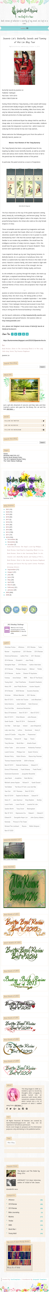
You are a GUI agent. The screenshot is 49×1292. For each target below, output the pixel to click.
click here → (11, 409)
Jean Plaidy (29, 660)
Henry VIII (8, 687)
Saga (25, 739)
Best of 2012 (35, 713)
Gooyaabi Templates (40, 1279)
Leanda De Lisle (32, 804)
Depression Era (21, 813)
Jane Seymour (17, 800)
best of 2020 (9, 831)
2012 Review (31, 647)
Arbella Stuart (31, 743)
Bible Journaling (13, 1213)
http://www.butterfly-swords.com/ (34, 315)
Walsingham (31, 809)
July (9, 575)
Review (7, 652)
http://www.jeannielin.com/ (11, 321)
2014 (8, 527)
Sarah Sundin (9, 722)
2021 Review (31, 695)
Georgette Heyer (10, 665)
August (10, 572)
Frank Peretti (37, 770)
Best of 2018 (9, 796)
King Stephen (29, 800)
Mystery (11, 1217)
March (10, 585)
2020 (8, 512)
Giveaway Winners (13, 567)
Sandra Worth (9, 809)
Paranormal (32, 735)
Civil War (7, 726)
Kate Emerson (33, 704)
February (11, 587)
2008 (8, 595)
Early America (9, 704)
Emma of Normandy (11, 770)
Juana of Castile (10, 735)
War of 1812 (9, 813)
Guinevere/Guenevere (12, 774)
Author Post (24, 656)
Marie (12, 627)
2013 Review (27, 652)
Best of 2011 (23, 713)
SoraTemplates (15, 1280)
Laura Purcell (20, 804)
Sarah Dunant (36, 783)
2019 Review (9, 674)
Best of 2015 (9, 717)
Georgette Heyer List (21, 818)
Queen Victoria (33, 752)
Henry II (37, 730)
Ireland (25, 726)
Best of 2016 (29, 791)
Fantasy (7, 678)
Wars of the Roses (36, 678)
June (9, 577)
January (11, 590)
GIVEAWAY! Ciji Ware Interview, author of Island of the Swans (29, 1181)
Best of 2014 (20, 722)
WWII (25, 678)
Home (5, 454)
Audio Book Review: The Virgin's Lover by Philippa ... (24, 547)
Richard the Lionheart (12, 826)
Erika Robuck (20, 717)
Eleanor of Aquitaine (30, 674)
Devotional (28, 730)
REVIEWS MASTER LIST (11, 456)
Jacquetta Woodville (28, 774)
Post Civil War (9, 708)
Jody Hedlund (21, 704)
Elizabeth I (19, 660)
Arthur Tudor (9, 748)
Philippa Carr (21, 752)
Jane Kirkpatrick (35, 726)
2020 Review (20, 691)
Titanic (32, 739)
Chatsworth (31, 722)
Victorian (8, 695)
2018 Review (22, 665)
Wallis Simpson (34, 826)
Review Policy (9, 756)
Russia (24, 826)
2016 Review (9, 691)
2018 (8, 517)
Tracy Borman (9, 743)
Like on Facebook (25, 425)
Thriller (39, 669)
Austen (18, 674)
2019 (8, 515)
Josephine (18, 778)
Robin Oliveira (21, 756)
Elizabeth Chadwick (35, 682)
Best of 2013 (9, 700)
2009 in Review (29, 761)
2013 (8, 530)
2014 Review (9, 660)
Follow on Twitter (25, 421)
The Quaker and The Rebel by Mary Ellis (28, 1172)
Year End (7, 791)
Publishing (8, 739)
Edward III (8, 818)
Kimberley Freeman (34, 748)
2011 (8, 535)
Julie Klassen (31, 717)
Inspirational (16, 652)
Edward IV (35, 796)
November (12, 542)
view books (24, 635)
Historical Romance (11, 656)
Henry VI (7, 800)
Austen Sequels (34, 687)
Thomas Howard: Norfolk (13, 761)
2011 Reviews (35, 656)
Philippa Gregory (21, 669)
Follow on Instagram (25, 430)
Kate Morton (28, 778)
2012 (8, 532)
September (12, 570)
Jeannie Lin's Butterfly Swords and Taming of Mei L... (25, 557)
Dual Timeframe (21, 682)
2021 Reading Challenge (16, 624)
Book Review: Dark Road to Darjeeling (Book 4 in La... (25, 550)
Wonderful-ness (12, 1189)
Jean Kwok (8, 778)
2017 (8, 520)
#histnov (21, 647)
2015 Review (9, 669)
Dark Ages (16, 726)
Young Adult (9, 682)
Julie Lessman (20, 748)
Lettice (20, 730)
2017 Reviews (17, 791)
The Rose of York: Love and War (25, 787)
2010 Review (38, 652)
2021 (8, 509)
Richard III (17, 739)
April (9, 582)
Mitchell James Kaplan (12, 783)
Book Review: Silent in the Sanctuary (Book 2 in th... (25, 554)
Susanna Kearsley (33, 691)
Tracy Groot (20, 809)
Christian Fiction (10, 647)
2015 (8, 525)
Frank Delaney (25, 770)
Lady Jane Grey (10, 730)
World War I (20, 743)
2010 (8, 537)
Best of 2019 (9, 765)
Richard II (26, 783)
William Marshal (18, 695)
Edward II (40, 813)
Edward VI (34, 765)
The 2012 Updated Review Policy (14, 459)
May (9, 580)
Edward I (31, 813)
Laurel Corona (9, 752)
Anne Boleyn (17, 678)
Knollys (39, 800)
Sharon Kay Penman (35, 756)
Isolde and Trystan (22, 700)
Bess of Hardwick (10, 713)
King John (21, 735)
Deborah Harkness (22, 765)
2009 (8, 592)
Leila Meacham (36, 700)
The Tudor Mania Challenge (12, 461)
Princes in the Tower (20, 822)
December (12, 539)
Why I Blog (11, 1143)
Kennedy (7, 822)
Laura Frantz (9, 804)
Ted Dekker (8, 787)
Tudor (40, 647)
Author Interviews (35, 665)
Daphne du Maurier (22, 796)
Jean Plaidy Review (20, 687)
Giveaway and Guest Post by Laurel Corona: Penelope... (26, 564)
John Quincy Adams (37, 818)
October (11, 545)
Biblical (32, 669)
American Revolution (23, 708)
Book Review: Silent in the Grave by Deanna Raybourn (26, 560)
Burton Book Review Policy (12, 457)
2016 (8, 522)
